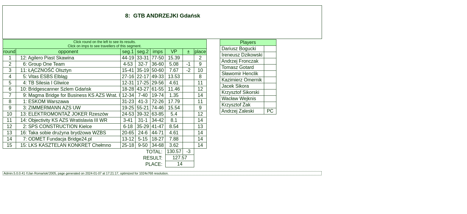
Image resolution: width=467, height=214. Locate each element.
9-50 (143, 145)
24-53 (128, 114)
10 (9, 114)
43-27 (143, 89)
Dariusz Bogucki (239, 48)
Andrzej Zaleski (237, 111)
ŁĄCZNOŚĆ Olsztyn (49, 70)
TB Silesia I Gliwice (48, 82)
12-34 (128, 95)
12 (9, 126)
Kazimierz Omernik (241, 79)
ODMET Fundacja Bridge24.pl (60, 138)
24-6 (143, 132)
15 (9, 145)
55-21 (143, 107)
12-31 (128, 82)
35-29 (143, 126)
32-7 (143, 64)
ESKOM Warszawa (48, 101)
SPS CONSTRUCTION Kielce (60, 126)
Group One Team (46, 64)
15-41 (128, 70)
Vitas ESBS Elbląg (47, 76)
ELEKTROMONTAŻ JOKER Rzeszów (68, 114)
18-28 (128, 89)
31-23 (128, 101)
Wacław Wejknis (238, 98)
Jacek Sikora (235, 86)
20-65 (128, 132)
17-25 (143, 82)
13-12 (128, 138)
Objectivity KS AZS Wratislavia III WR (68, 120)
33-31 (143, 57)
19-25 (128, 107)
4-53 (128, 64)
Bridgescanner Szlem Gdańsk (59, 89)
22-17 (143, 76)
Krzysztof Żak (236, 104)
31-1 (143, 120)
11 (9, 120)
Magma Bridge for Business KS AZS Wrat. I (74, 95)
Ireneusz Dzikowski (242, 54)
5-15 (143, 138)
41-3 (143, 101)
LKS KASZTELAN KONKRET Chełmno (69, 145)
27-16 (128, 76)
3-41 (128, 120)
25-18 (128, 145)
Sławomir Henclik (240, 73)
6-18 (128, 126)
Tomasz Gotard (237, 67)
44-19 (128, 57)
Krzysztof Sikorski (240, 92)
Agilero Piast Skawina (51, 57)
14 (9, 138)
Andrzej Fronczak (240, 61)
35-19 (143, 70)
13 (9, 132)
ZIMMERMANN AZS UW (54, 107)
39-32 (143, 114)
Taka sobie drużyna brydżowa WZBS (67, 132)
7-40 (143, 95)
